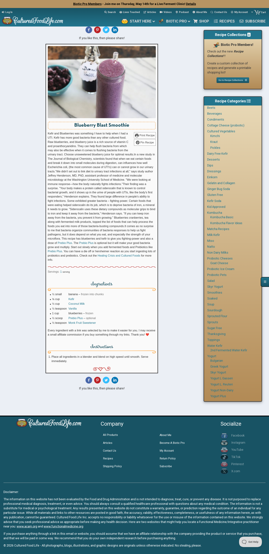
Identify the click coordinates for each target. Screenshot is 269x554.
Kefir (71, 299)
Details (191, 4)
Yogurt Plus (218, 396)
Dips (210, 165)
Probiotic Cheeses (220, 258)
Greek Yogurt (219, 366)
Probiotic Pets (217, 275)
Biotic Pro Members (87, 4)
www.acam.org (27, 526)
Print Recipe (145, 135)
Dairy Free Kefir (217, 153)
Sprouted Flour (217, 316)
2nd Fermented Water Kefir (228, 350)
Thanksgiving (216, 334)
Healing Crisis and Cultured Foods (119, 255)
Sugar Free (214, 328)
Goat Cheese (219, 263)
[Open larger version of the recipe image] (102, 82)
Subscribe (166, 466)
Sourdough (214, 310)
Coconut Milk (77, 303)
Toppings (213, 340)
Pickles (215, 148)
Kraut (214, 142)
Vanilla (73, 308)
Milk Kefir (213, 235)
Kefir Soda (214, 201)
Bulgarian (216, 360)
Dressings (214, 171)
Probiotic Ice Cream (220, 269)
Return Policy (168, 458)
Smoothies (214, 292)
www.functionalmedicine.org (63, 526)
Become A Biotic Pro (172, 443)
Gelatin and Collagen (221, 183)
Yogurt (211, 356)
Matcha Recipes (218, 229)
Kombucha (214, 212)
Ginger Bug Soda (218, 189)
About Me (165, 435)
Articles (107, 443)
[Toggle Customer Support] (250, 542)
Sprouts (212, 322)
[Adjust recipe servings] (61, 271)
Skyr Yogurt (215, 286)
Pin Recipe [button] (145, 142)
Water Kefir (214, 346)
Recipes (108, 458)
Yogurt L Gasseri (221, 378)
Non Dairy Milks (217, 252)
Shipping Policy (112, 466)
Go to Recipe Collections (232, 80)
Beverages (214, 113)
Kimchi (215, 136)
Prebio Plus (65, 242)
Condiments (215, 119)
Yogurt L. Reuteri (221, 384)
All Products (110, 435)
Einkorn (212, 177)
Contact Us (109, 450)
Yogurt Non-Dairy (222, 390)
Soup (210, 304)
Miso (210, 241)
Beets (211, 107)
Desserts (213, 159)
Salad (211, 281)
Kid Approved (216, 207)
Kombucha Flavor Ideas (226, 223)
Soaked (212, 298)
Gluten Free (215, 195)
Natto (211, 246)
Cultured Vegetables (221, 131)
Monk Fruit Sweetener (82, 322)
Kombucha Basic (222, 217)
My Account (167, 450)
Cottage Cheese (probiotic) (225, 125)
